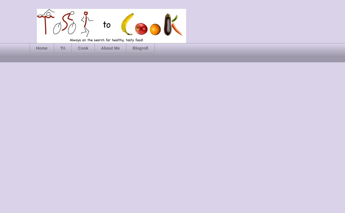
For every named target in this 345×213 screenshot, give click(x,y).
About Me (110, 48)
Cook (83, 48)
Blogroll (140, 48)
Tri (62, 48)
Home (42, 48)
